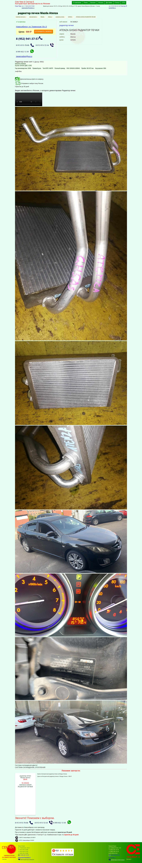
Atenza (50, 16)
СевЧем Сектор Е (21, 16)
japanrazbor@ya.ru (24, 56)
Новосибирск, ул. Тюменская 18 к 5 (31, 26)
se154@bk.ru (112, 8)
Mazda (42, 16)
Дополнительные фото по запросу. (29, 79)
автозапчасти (33, 16)
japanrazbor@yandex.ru (28, 8)
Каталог (93, 2)
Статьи (117, 2)
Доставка (109, 2)
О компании (77, 2)
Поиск (86, 2)
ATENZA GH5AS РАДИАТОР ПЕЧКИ (86, 16)
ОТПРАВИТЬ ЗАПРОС (43, 31)
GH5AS (70, 16)
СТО (123, 2)
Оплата (100, 2)
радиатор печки (60, 16)
